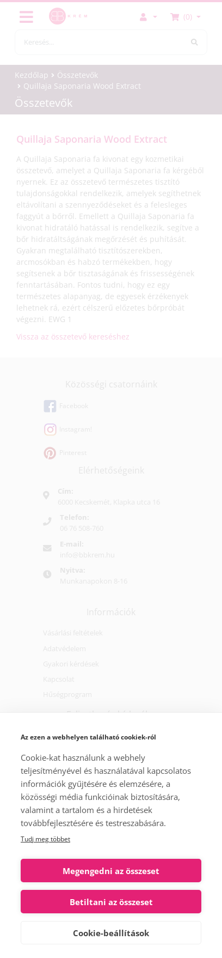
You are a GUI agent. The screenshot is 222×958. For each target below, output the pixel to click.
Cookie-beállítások (111, 932)
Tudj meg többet (45, 839)
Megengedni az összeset (111, 870)
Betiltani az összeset (111, 901)
